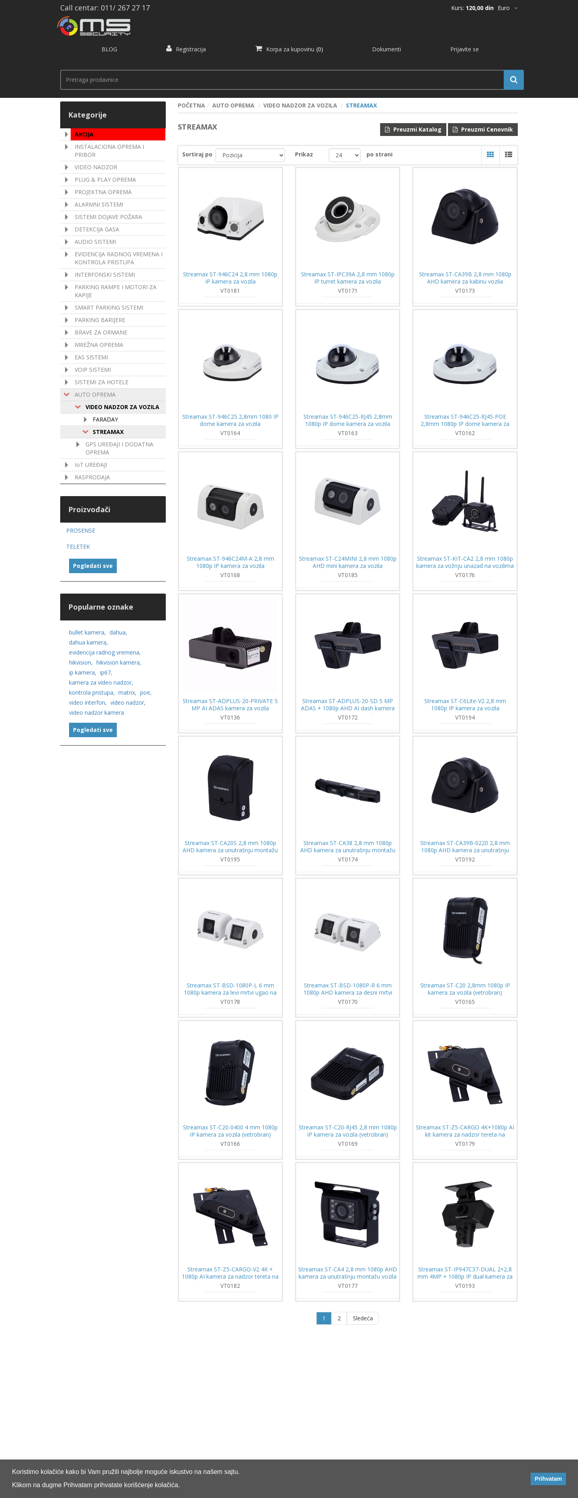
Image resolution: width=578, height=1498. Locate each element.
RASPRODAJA (92, 477)
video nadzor (128, 702)
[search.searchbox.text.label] (289, 80)
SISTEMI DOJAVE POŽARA (108, 217)
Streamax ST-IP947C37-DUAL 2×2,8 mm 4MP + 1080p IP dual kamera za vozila (465, 1276)
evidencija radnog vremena (105, 652)
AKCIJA (84, 134)
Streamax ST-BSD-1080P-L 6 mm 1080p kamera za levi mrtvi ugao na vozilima (230, 992)
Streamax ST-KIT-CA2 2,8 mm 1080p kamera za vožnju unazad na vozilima (465, 562)
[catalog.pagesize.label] (344, 155)
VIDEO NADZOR (96, 167)
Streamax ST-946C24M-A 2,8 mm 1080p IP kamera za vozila (230, 562)
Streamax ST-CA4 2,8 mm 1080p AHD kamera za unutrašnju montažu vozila (347, 1273)
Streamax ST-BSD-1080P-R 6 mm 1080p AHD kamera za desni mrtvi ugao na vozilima (347, 992)
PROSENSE (80, 530)
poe (146, 692)
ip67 (106, 672)
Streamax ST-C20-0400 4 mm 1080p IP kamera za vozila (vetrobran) (230, 1131)
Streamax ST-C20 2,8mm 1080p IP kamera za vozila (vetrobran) (465, 989)
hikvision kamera (118, 662)
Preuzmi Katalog (413, 129)
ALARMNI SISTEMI (99, 204)
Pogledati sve (93, 566)
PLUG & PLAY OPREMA (105, 179)
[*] (508, 8)
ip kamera (82, 672)
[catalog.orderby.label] (250, 155)
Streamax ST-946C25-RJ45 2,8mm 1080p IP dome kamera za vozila (347, 420)
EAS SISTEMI (91, 357)
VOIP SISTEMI (93, 369)
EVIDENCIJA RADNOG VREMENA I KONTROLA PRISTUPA (119, 258)
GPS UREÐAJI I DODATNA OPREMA (119, 448)
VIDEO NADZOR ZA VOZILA (122, 407)
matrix (127, 692)
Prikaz (304, 154)
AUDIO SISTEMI (95, 241)
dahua (118, 632)
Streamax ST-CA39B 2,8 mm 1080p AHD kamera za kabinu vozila (465, 278)
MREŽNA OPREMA (99, 345)
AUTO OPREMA (95, 394)
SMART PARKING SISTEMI (109, 307)
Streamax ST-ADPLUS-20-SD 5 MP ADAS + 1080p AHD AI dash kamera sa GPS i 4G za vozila (348, 708)
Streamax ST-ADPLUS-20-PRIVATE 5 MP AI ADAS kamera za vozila (230, 704)
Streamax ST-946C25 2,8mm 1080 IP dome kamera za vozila (230, 420)
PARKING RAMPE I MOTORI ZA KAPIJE (116, 291)
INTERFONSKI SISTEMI (105, 274)
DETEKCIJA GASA (97, 229)
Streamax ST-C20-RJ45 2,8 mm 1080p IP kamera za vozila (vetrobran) (348, 1131)
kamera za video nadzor (101, 682)
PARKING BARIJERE (100, 320)
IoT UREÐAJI (91, 464)
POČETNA (191, 105)
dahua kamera (88, 642)
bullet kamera (87, 632)
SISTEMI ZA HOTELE (101, 382)
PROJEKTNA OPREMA (103, 192)
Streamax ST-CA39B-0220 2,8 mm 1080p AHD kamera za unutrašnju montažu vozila (465, 850)
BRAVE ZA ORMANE (101, 332)
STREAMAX (108, 432)
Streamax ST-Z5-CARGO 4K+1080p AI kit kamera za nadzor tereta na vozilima (465, 1134)
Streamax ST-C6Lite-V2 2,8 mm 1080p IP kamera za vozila (465, 704)
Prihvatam (548, 1479)
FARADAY (105, 419)
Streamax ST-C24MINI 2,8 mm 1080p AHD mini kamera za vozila (348, 562)
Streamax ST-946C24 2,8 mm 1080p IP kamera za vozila (230, 278)
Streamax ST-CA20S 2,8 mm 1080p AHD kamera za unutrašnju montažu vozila (230, 850)
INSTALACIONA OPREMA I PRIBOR (109, 150)
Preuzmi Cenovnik (483, 129)
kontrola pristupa (92, 692)
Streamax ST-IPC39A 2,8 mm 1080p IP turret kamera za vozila (348, 278)
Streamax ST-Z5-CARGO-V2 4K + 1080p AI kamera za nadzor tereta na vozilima (230, 1276)
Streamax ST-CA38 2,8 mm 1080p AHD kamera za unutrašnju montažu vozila (347, 850)
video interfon (88, 702)
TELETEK (78, 546)
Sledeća (363, 1318)
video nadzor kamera (96, 712)
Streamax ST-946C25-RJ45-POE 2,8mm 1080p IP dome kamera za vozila (465, 424)
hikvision (81, 662)
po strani (379, 154)
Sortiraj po (197, 154)
